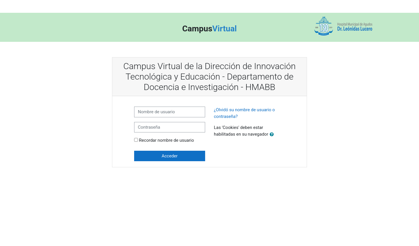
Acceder (169, 156)
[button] (273, 134)
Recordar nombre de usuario (166, 140)
